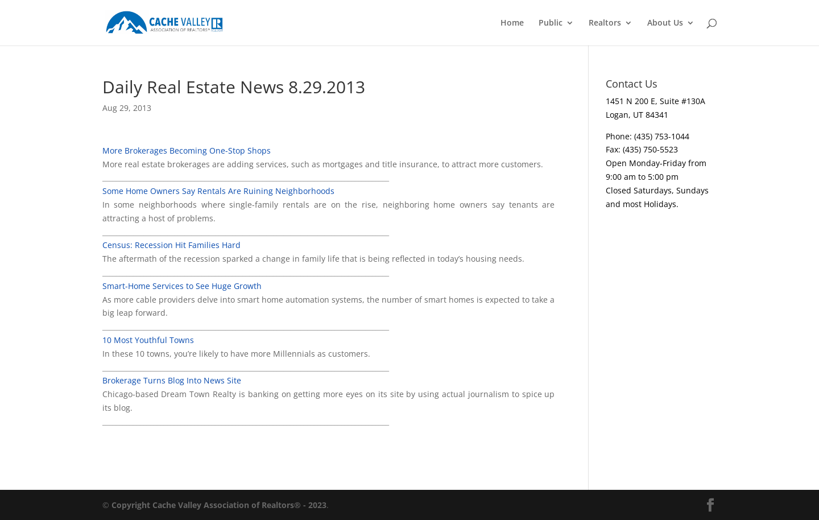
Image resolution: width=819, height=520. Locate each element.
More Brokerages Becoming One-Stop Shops (186, 150)
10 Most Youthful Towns (148, 340)
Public (550, 23)
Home (512, 23)
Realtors (605, 23)
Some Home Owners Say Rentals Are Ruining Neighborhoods (218, 190)
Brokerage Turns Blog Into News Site (171, 380)
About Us (665, 23)
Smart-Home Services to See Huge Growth (182, 285)
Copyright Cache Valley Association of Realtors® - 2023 (218, 505)
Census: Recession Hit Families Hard (171, 245)
